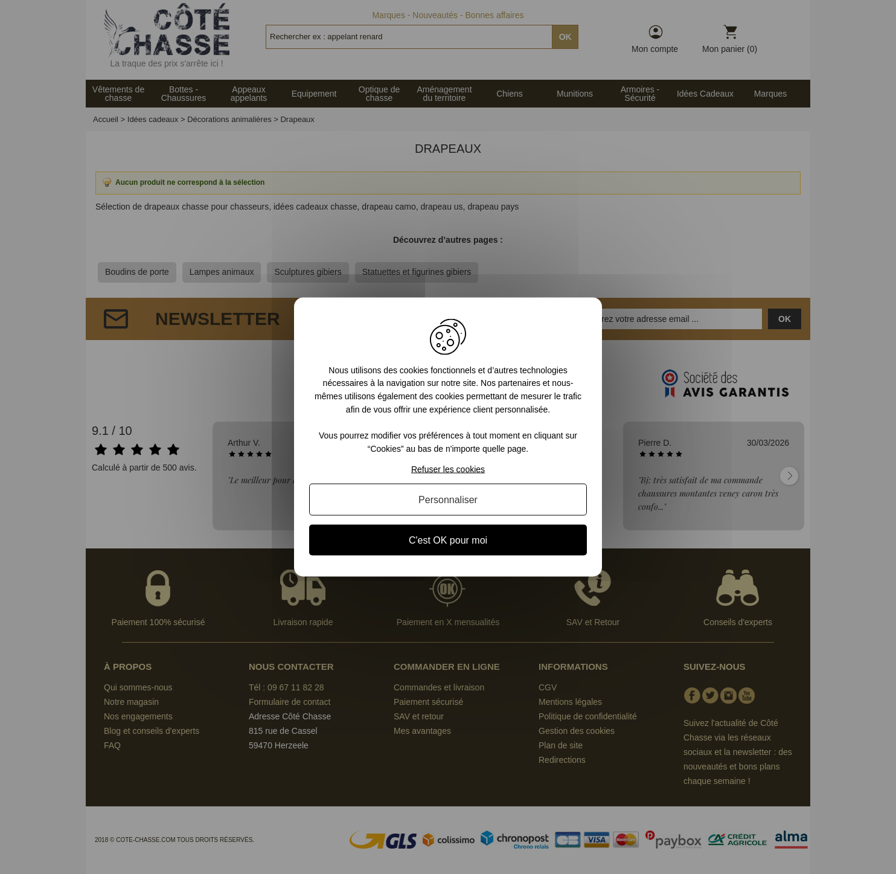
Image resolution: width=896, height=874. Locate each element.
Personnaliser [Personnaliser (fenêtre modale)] (448, 500)
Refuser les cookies (448, 469)
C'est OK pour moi (448, 540)
